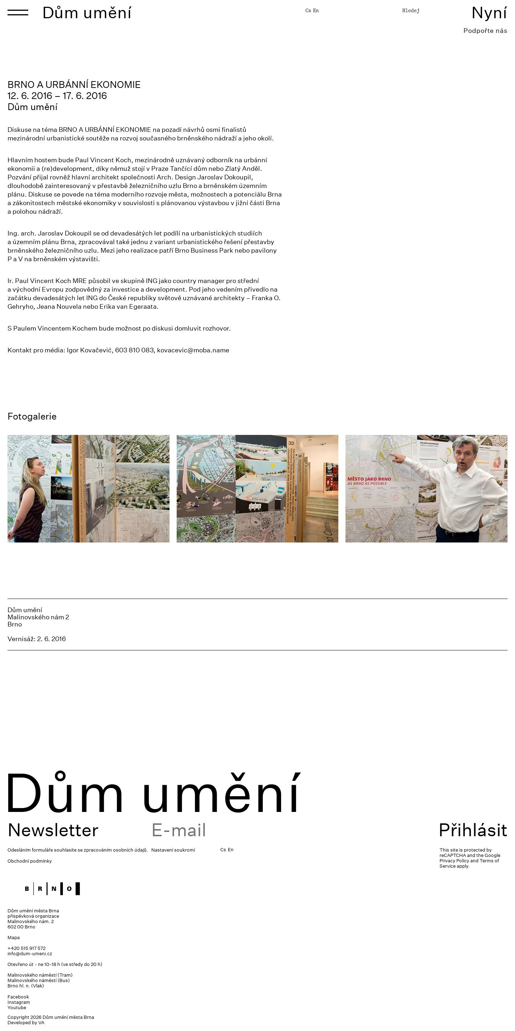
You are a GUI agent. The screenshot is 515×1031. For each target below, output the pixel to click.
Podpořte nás (485, 30)
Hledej (411, 10)
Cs (308, 10)
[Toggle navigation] (18, 12)
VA (41, 1023)
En (316, 10)
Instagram (19, 1002)
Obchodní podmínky (30, 861)
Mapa (14, 938)
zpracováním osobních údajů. (116, 850)
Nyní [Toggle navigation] (489, 12)
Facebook (18, 997)
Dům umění (87, 12)
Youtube (17, 1008)
